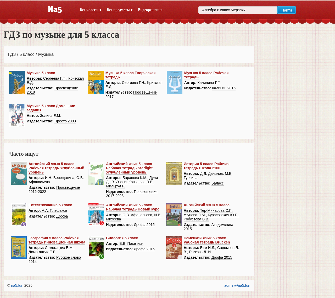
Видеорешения (150, 10)
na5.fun (17, 285)
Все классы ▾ (90, 10)
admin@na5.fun (237, 285)
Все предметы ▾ (119, 10)
